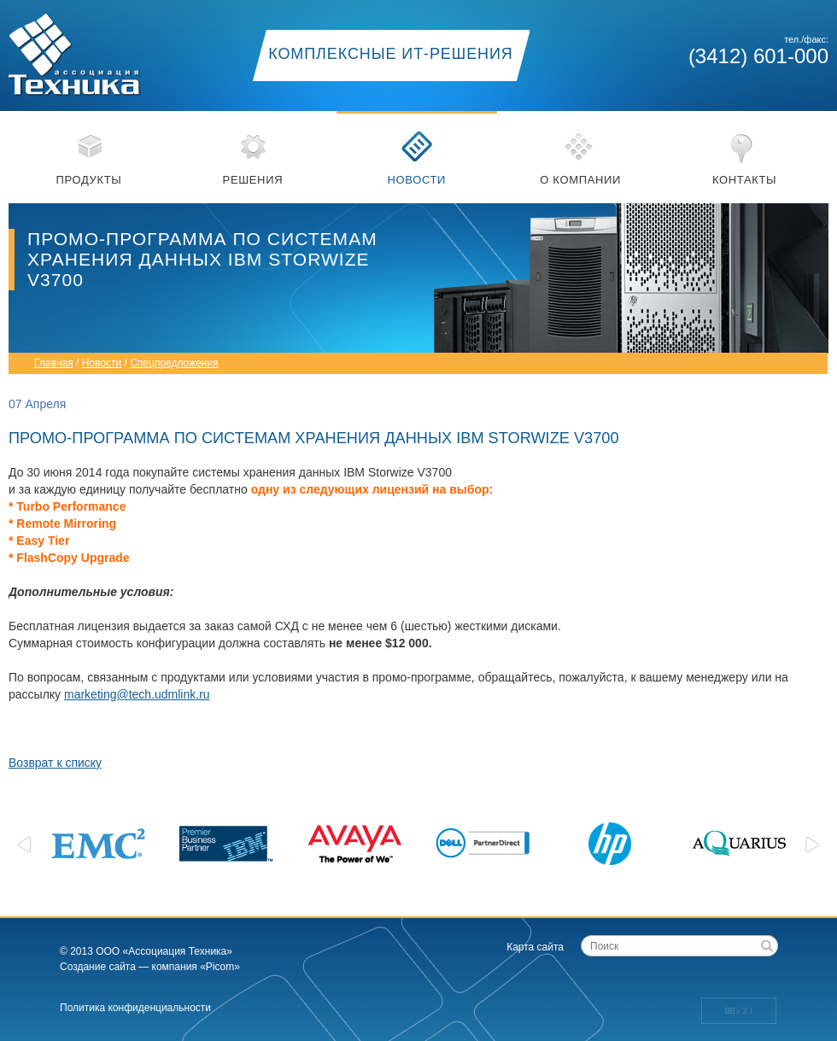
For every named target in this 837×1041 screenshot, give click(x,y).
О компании (580, 179)
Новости (416, 179)
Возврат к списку (55, 762)
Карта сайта (535, 947)
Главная (53, 363)
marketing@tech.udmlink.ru (137, 694)
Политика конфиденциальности (135, 1008)
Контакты (744, 179)
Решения (253, 179)
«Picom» (220, 967)
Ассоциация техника (94, 49)
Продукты (89, 179)
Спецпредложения (174, 363)
